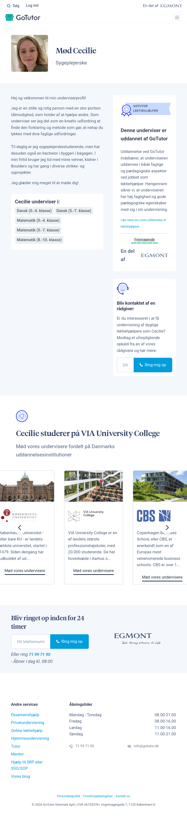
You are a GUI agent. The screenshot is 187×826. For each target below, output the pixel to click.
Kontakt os (132, 806)
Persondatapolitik (60, 806)
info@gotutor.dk (151, 758)
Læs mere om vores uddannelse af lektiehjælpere (138, 228)
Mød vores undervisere (116, 579)
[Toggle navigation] (175, 18)
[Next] (166, 535)
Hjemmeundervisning (30, 748)
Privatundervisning (27, 733)
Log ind (32, 6)
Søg (13, 6)
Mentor (17, 764)
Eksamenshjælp (25, 725)
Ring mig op (153, 373)
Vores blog (20, 786)
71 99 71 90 (43, 663)
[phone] (125, 373)
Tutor (16, 756)
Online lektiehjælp (27, 741)
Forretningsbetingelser (100, 806)
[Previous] (20, 535)
